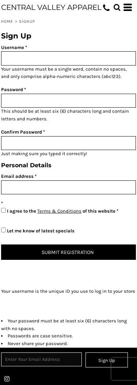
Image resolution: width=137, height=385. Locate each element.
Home (7, 21)
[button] (117, 7)
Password (12, 89)
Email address (17, 176)
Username (12, 47)
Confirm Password (21, 132)
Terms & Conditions (59, 211)
